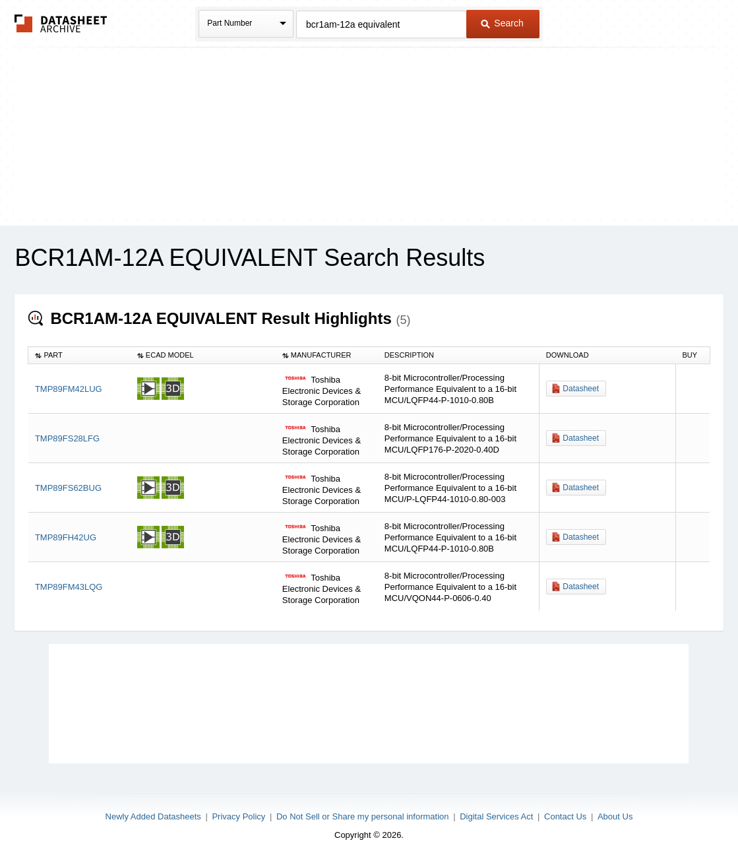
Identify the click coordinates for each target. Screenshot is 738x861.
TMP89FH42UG (65, 537)
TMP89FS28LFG (67, 438)
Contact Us (565, 816)
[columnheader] (79, 355)
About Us (615, 816)
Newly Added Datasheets (153, 816)
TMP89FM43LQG (69, 587)
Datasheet (581, 388)
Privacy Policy (238, 816)
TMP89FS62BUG (68, 488)
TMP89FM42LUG (68, 389)
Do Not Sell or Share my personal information (362, 816)
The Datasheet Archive (61, 23)
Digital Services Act (496, 816)
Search (502, 23)
